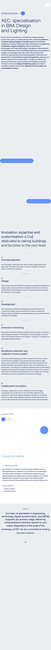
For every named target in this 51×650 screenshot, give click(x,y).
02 (8, 419)
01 (3, 419)
